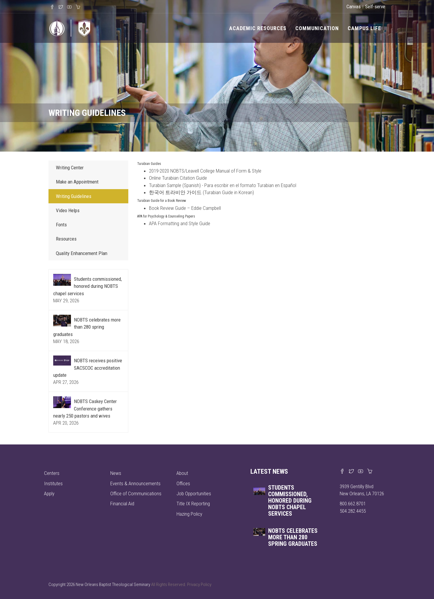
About (182, 473)
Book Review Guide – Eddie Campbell (185, 208)
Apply (49, 493)
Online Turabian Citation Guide (178, 178)
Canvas (353, 6)
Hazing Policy (189, 514)
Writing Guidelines (73, 196)
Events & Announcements (135, 483)
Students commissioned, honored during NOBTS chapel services (87, 286)
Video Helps (68, 210)
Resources (66, 239)
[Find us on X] (351, 472)
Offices (183, 483)
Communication (317, 28)
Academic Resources (257, 28)
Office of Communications (135, 493)
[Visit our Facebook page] (342, 472)
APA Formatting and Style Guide (179, 223)
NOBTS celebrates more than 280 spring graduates (87, 327)
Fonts (61, 225)
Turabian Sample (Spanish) (175, 185)
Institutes (53, 483)
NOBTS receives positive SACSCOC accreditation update (87, 368)
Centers (51, 473)
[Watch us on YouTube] (360, 472)
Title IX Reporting (193, 504)
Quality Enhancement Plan (81, 253)
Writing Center (70, 168)
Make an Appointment (77, 182)
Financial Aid (122, 504)
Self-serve (375, 6)
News (115, 473)
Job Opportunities (193, 493)
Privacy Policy (199, 584)
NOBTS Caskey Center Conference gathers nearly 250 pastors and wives (85, 408)
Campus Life (364, 28)
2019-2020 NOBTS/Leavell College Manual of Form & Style (205, 171)
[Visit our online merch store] (369, 472)
